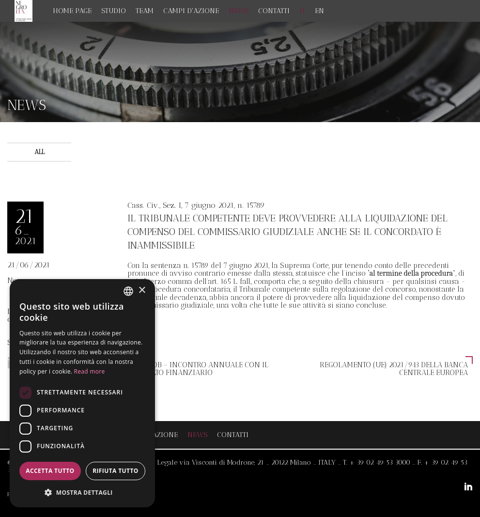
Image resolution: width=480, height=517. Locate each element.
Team (145, 10)
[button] (82, 492)
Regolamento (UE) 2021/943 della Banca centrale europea (394, 368)
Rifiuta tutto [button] (116, 471)
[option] (240, 72)
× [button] (141, 290)
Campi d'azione (191, 10)
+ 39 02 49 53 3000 (379, 462)
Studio (113, 10)
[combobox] (128, 291)
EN (319, 10)
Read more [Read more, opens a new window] (89, 371)
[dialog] (82, 393)
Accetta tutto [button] (50, 471)
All (39, 152)
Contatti (274, 10)
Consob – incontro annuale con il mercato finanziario (200, 368)
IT (302, 10)
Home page (72, 10)
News (238, 10)
